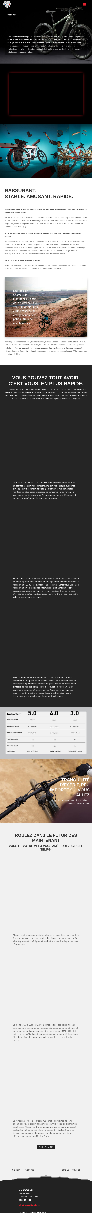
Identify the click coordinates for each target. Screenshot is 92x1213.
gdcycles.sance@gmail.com (29, 1205)
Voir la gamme (46, 1147)
